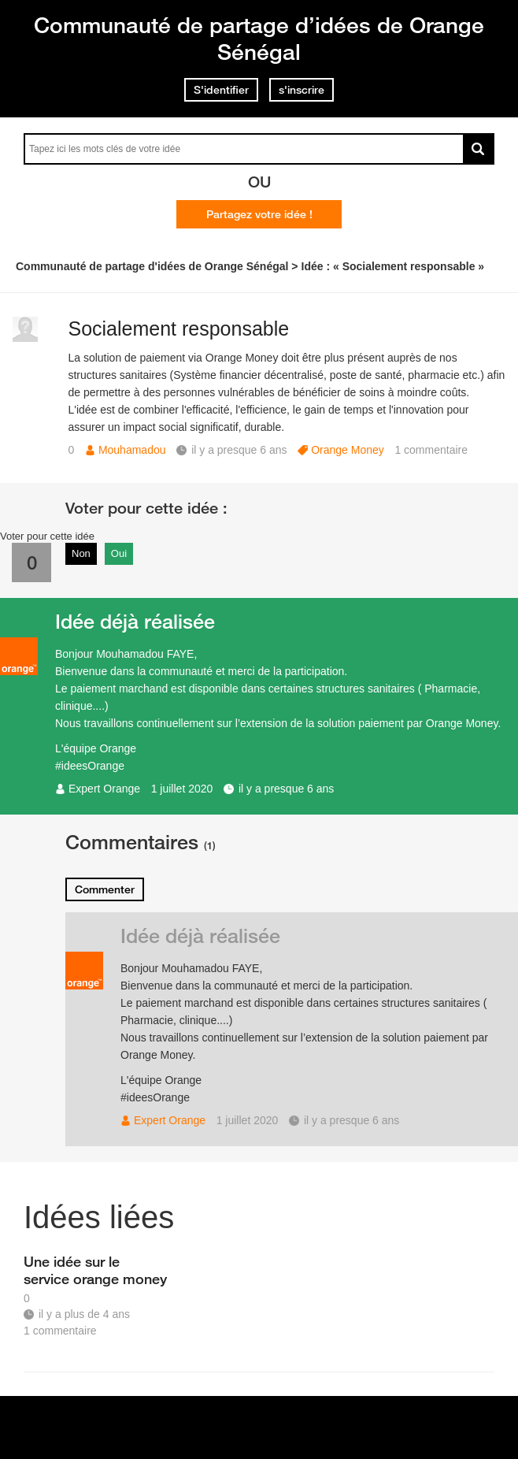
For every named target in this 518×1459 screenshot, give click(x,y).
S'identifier (221, 90)
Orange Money (347, 450)
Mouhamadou (132, 450)
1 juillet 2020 (182, 788)
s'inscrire (301, 90)
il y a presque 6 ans (286, 788)
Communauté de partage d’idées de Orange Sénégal (259, 38)
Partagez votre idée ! (259, 214)
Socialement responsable (178, 328)
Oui (119, 553)
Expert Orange (104, 788)
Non (81, 553)
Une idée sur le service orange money (95, 1270)
